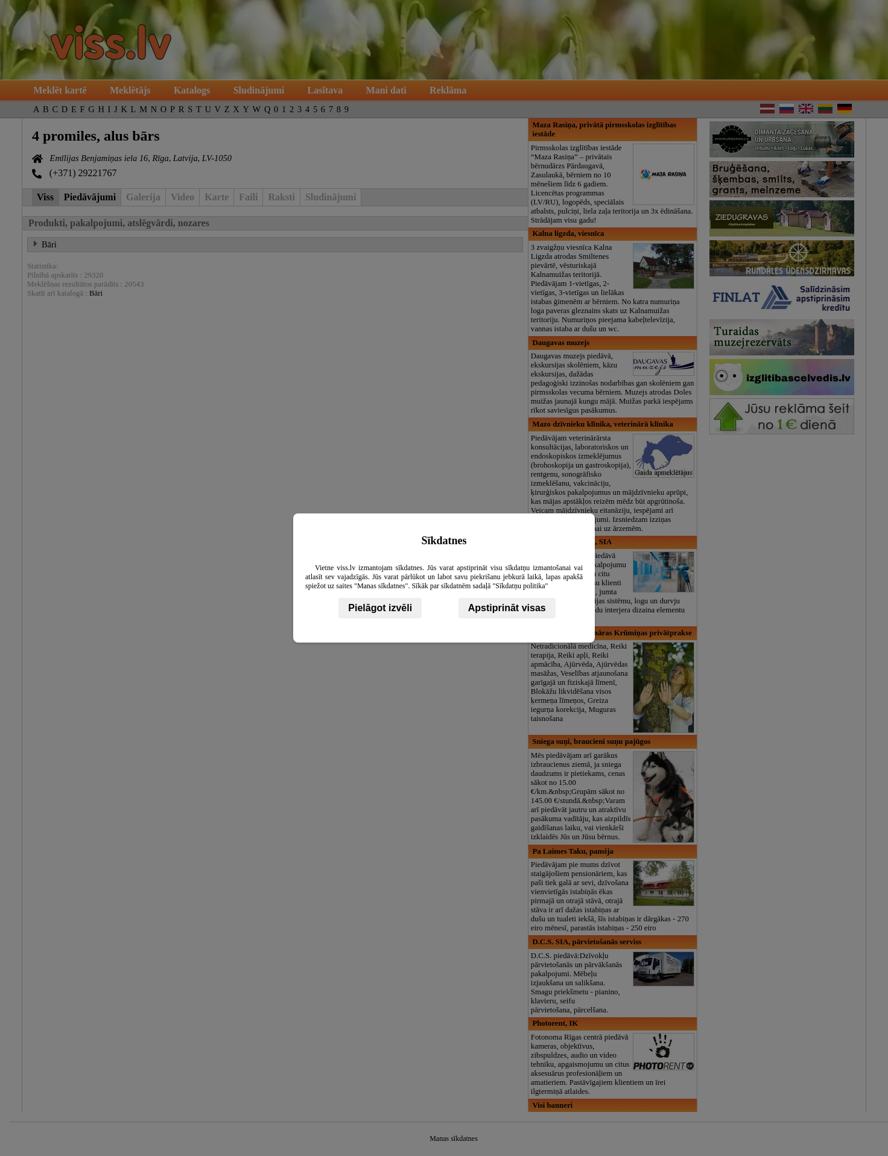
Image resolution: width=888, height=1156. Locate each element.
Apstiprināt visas (507, 608)
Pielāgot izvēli (380, 608)
